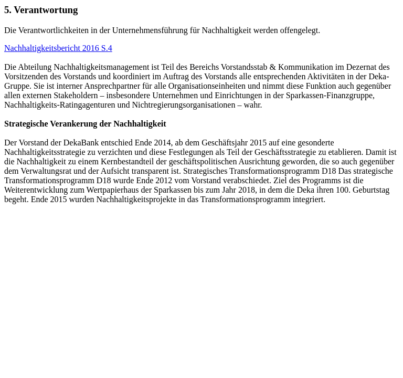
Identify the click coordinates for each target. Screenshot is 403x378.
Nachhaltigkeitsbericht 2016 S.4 (58, 48)
